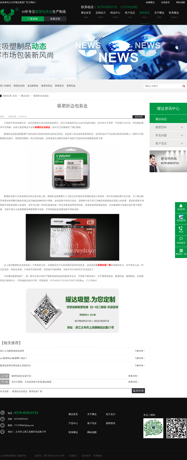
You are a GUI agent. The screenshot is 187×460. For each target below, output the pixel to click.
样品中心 (115, 14)
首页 (15, 96)
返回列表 (138, 117)
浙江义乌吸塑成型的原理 (12, 351)
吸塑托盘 (71, 86)
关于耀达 (159, 14)
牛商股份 (97, 456)
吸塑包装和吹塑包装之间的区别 (15, 365)
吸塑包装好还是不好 (21, 376)
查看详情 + (133, 376)
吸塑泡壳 (59, 86)
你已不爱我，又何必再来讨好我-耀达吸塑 (32, 382)
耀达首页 (86, 14)
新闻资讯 (145, 14)
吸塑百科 (161, 127)
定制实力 (101, 14)
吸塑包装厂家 (104, 265)
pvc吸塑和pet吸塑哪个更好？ (14, 358)
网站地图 (180, 2)
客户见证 (130, 14)
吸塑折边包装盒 (41, 96)
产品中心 (73, 423)
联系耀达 (174, 14)
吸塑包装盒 (46, 86)
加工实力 (110, 414)
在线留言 (165, 2)
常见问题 (161, 135)
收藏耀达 (150, 2)
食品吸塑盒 (32, 86)
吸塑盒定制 (19, 86)
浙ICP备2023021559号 (54, 456)
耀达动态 (25, 96)
